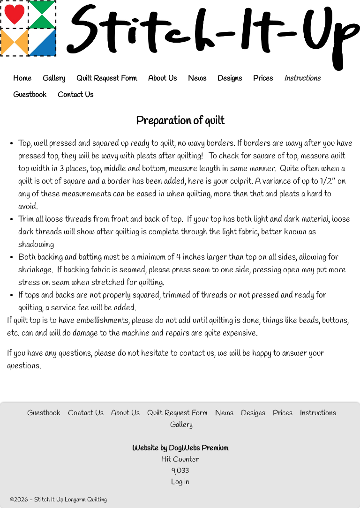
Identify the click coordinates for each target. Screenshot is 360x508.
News (197, 78)
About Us (162, 78)
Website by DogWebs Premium (180, 448)
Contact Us (75, 95)
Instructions (302, 78)
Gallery (54, 78)
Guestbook (29, 95)
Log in (180, 482)
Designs (230, 78)
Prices (263, 78)
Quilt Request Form (106, 78)
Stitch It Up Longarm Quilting (70, 500)
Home (22, 78)
